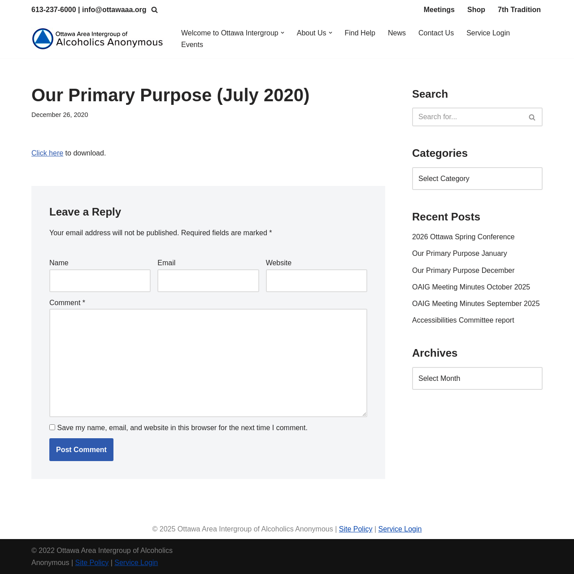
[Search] (154, 9)
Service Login (488, 33)
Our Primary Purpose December (463, 270)
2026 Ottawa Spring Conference (463, 237)
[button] (282, 33)
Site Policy (356, 529)
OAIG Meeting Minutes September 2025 (476, 303)
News (397, 33)
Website (279, 263)
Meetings (439, 9)
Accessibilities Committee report (463, 320)
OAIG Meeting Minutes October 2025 (471, 287)
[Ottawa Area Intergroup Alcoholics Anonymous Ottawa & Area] (98, 38)
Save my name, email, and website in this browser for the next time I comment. (182, 428)
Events (192, 44)
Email (166, 263)
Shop (476, 9)
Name (59, 263)
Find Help (360, 33)
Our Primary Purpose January (459, 253)
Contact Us (436, 33)
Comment (67, 302)
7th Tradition (519, 9)
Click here (47, 153)
